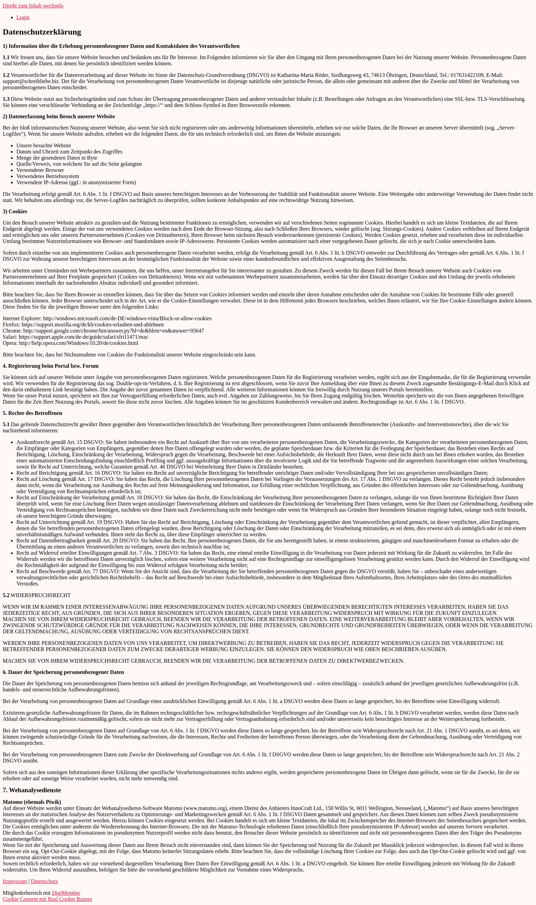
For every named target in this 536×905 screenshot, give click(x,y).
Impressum (15, 881)
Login (22, 17)
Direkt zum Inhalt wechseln (33, 6)
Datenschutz (44, 881)
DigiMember (66, 893)
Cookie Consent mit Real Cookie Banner (47, 899)
